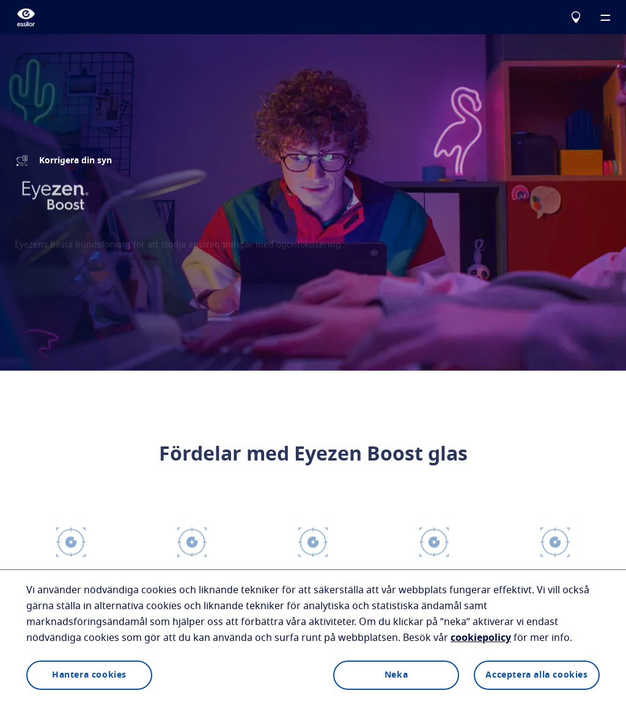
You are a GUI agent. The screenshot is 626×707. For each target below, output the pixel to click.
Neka (396, 675)
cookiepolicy (481, 638)
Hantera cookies (89, 675)
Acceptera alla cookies (536, 675)
